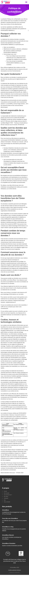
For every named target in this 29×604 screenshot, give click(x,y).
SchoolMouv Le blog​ (7, 526)
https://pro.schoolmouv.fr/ (21, 30)
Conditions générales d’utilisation (14, 570)
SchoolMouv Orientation (8, 543)
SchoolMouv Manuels (8, 535)
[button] (26, 2)
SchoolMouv (5, 510)
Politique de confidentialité (14, 572)
